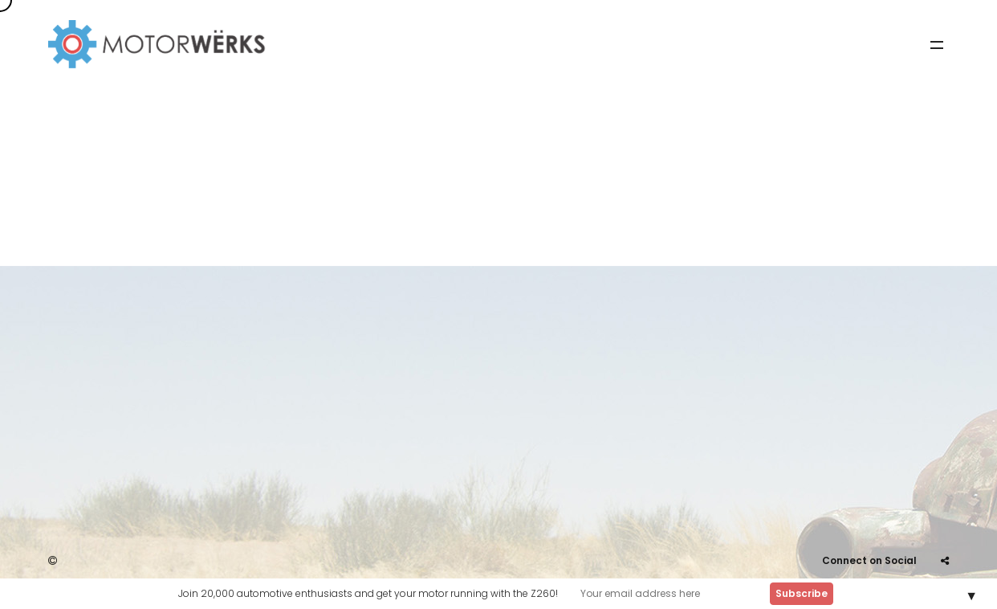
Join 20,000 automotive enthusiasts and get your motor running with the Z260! (368, 593)
